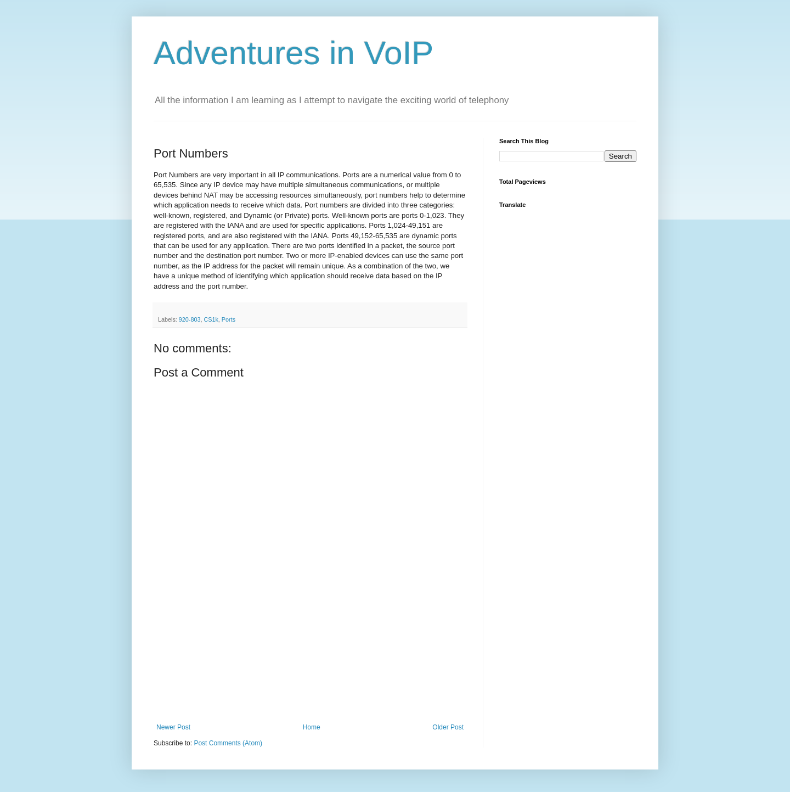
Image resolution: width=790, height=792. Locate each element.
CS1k (211, 319)
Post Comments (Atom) (228, 743)
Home (311, 727)
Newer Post (173, 727)
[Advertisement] (310, 668)
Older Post (448, 727)
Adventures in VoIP (293, 53)
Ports (228, 319)
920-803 (190, 319)
